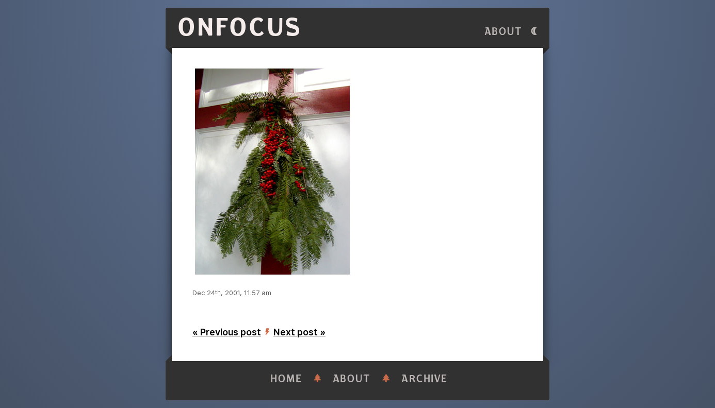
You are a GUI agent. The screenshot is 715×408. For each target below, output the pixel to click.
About (503, 31)
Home (286, 378)
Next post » (299, 332)
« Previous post (226, 332)
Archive (424, 378)
